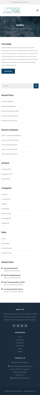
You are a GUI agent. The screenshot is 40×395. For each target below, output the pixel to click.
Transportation (7, 213)
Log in (4, 238)
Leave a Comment (17, 284)
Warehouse (6, 223)
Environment (20, 340)
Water (20, 349)
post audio (6, 44)
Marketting (6, 209)
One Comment (16, 278)
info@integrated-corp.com (21, 378)
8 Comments (16, 271)
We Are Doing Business (9, 106)
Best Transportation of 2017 (11, 111)
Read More (8, 71)
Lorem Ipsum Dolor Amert (10, 116)
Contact (19, 352)
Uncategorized (7, 218)
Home (20, 337)
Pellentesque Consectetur (10, 120)
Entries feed (6, 243)
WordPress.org (7, 253)
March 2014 (6, 179)
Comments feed (7, 248)
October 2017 (7, 169)
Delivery (5, 194)
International (6, 199)
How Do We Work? (8, 101)
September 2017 (7, 174)
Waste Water (20, 346)
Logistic (5, 204)
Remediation (20, 343)
